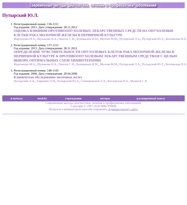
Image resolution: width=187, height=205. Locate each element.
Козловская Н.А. (176, 38)
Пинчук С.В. (67, 38)
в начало (17, 98)
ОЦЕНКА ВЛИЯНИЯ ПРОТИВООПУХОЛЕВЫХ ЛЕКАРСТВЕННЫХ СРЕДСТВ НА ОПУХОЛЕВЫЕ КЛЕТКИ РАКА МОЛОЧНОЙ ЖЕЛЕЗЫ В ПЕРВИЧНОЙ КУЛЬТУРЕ (94, 33)
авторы (105, 98)
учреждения (73, 98)
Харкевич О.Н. (46, 81)
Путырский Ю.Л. (153, 38)
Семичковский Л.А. (93, 81)
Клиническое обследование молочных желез (48, 77)
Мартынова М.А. (25, 38)
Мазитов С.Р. (138, 81)
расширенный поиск (151, 98)
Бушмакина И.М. (87, 38)
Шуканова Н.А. (47, 38)
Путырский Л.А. (129, 38)
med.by (42, 98)
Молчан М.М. (109, 38)
